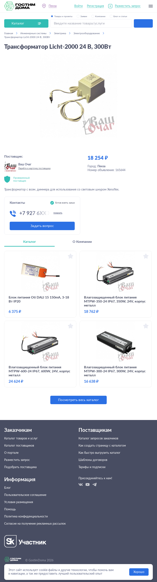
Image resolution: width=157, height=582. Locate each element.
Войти (78, 6)
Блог (7, 487)
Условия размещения (18, 502)
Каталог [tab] (29, 241)
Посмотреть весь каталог (78, 400)
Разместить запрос (128, 6)
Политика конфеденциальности (26, 516)
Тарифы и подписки (91, 467)
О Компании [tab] (82, 241)
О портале (11, 452)
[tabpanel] (78, 327)
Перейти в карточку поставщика (34, 168)
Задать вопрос (42, 226)
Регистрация (95, 6)
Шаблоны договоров (92, 460)
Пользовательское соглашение (25, 495)
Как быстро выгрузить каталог (99, 452)
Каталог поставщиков (19, 445)
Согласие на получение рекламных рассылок (35, 523)
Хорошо (138, 572)
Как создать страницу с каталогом (102, 445)
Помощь (10, 509)
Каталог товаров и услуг (21, 438)
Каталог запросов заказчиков (98, 438)
